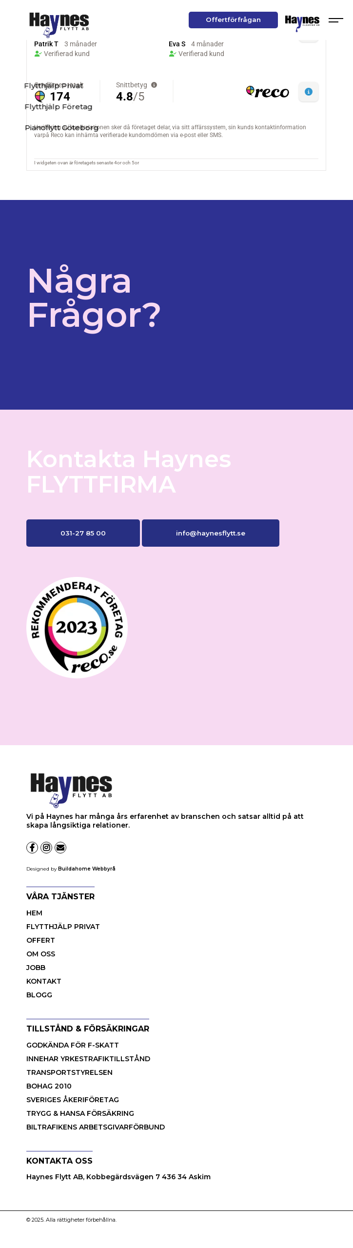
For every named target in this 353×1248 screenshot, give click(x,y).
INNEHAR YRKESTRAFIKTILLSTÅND (88, 1058)
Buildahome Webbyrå (87, 869)
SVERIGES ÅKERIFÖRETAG (72, 1099)
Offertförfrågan (233, 19)
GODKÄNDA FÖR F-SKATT (72, 1045)
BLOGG (39, 994)
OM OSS (40, 954)
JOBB (35, 967)
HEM (34, 913)
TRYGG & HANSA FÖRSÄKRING (80, 1113)
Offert (40, 940)
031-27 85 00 (83, 533)
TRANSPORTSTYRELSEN (69, 1072)
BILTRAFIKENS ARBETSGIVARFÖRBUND (95, 1127)
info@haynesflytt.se (210, 533)
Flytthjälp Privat (63, 926)
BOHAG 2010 (49, 1086)
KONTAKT (43, 981)
